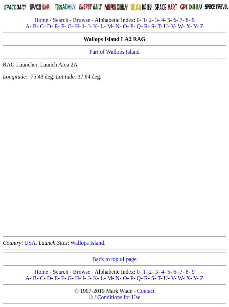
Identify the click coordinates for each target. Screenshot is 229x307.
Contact (146, 291)
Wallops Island (87, 243)
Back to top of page (114, 259)
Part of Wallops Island (114, 52)
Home (41, 20)
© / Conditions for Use (114, 297)
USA (30, 243)
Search (61, 20)
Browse (81, 20)
